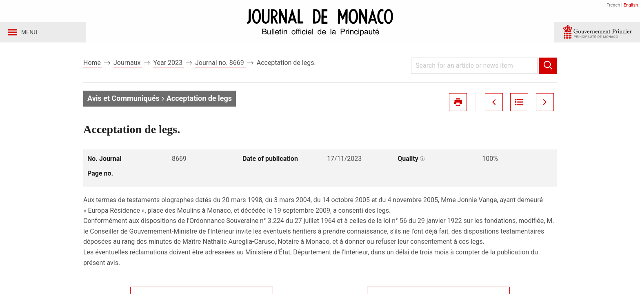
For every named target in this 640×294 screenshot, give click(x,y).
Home (92, 65)
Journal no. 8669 (220, 65)
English (630, 5)
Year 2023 (168, 65)
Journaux (127, 65)
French (613, 5)
